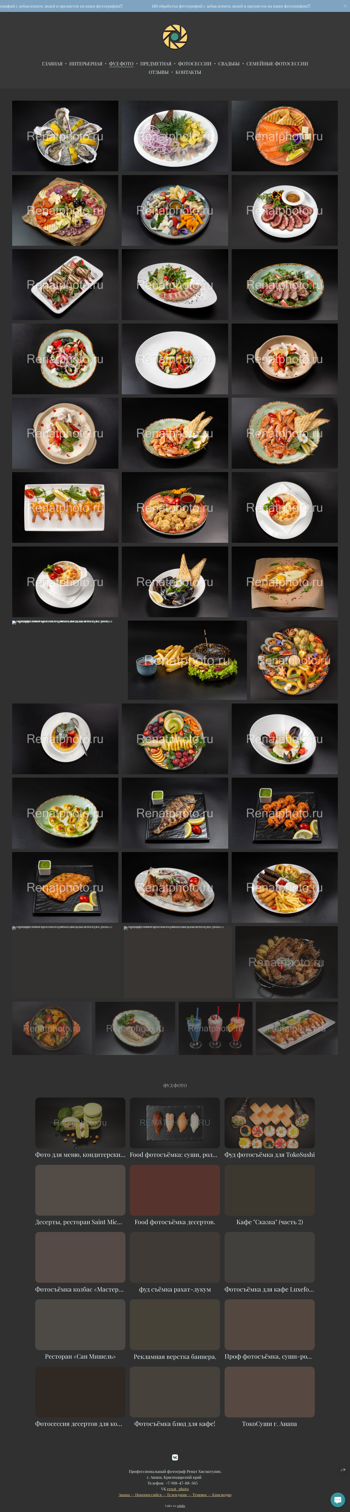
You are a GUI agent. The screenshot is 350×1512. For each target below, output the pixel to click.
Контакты (188, 72)
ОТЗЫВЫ (159, 72)
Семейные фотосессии (277, 63)
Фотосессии (194, 63)
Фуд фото (121, 63)
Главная (52, 63)
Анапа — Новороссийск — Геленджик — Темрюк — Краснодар (175, 1503)
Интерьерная (85, 63)
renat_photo (178, 1498)
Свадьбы (229, 63)
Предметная (155, 63)
